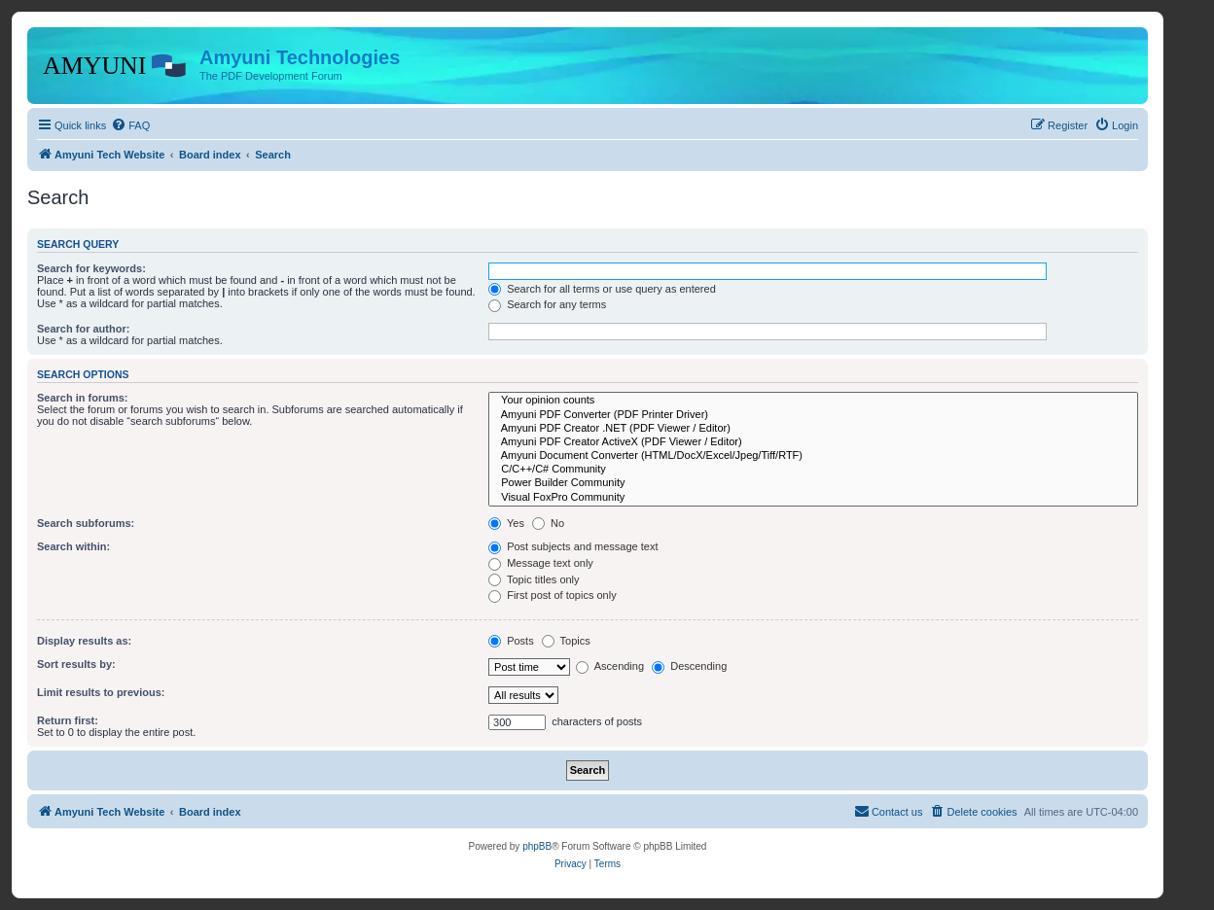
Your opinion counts (813, 400)
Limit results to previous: (100, 692)
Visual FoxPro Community (813, 498)
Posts (511, 641)
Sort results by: (76, 664)
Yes (506, 523)
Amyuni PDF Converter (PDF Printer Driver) (813, 415)
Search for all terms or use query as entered (602, 289)
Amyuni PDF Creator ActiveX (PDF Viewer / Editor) (813, 442)
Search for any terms (547, 304)
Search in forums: (82, 397)
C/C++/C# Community (813, 469)
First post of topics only (552, 595)
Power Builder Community (813, 483)
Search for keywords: (91, 268)
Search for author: (83, 328)
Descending (689, 666)
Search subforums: (85, 523)
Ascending (610, 666)
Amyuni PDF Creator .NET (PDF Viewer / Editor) (813, 429)
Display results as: (84, 641)
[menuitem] (130, 125)
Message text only (540, 563)
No (548, 523)
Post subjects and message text (573, 546)
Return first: (67, 720)
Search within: (73, 546)
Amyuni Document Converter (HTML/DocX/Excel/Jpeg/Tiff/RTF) (813, 456)
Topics (566, 641)
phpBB (537, 846)
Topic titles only (533, 579)
